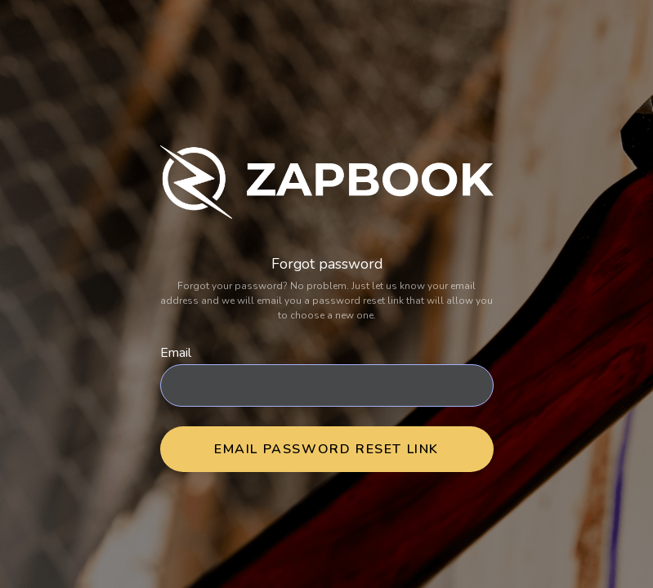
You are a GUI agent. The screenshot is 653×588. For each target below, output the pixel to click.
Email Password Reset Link (326, 449)
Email (175, 353)
